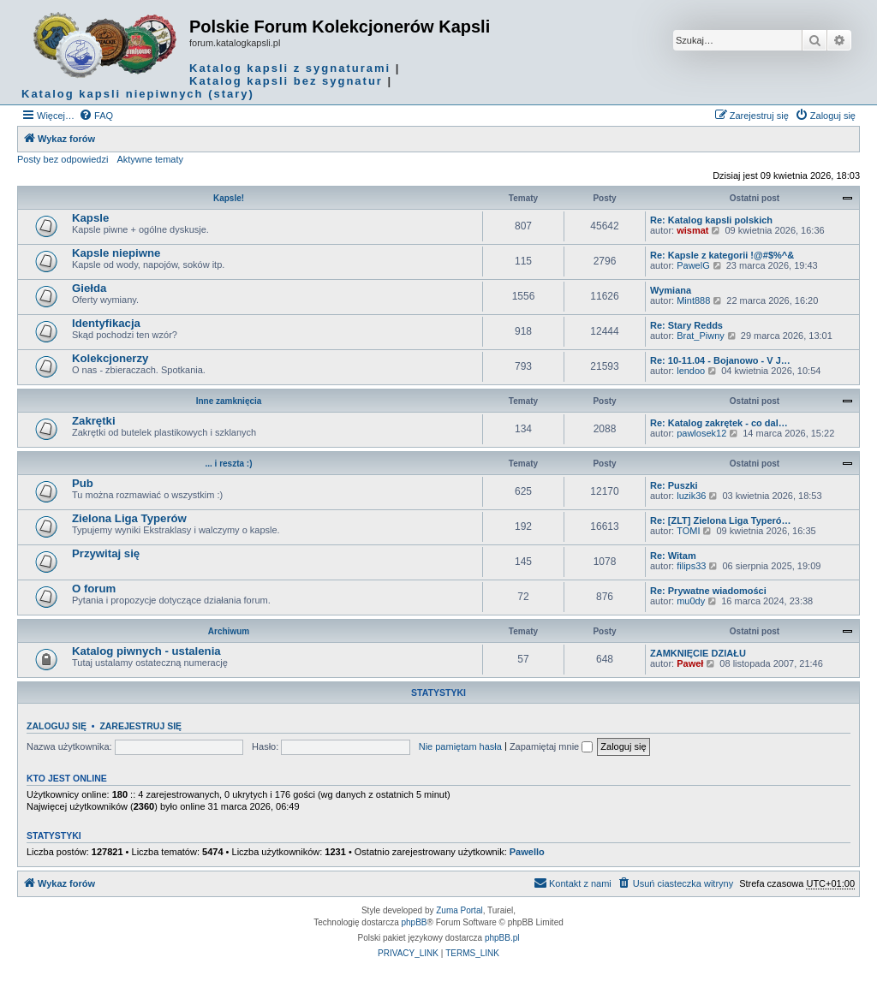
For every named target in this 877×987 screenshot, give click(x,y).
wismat (692, 230)
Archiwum (228, 631)
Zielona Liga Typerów (129, 518)
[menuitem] (96, 115)
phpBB (414, 922)
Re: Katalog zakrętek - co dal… (719, 423)
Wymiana (670, 290)
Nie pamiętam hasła (460, 746)
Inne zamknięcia (229, 401)
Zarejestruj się (140, 726)
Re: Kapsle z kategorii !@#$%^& (722, 255)
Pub (82, 483)
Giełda (89, 288)
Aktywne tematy (149, 159)
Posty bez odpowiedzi (62, 159)
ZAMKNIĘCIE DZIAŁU (698, 653)
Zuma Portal (459, 910)
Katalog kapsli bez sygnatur (286, 80)
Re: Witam (673, 555)
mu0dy (691, 601)
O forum (94, 588)
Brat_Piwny (701, 335)
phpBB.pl (502, 937)
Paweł (690, 663)
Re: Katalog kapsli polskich (711, 220)
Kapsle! (228, 198)
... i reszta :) (228, 463)
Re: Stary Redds (686, 325)
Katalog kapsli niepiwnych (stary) (137, 93)
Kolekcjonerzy (110, 358)
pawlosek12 (701, 433)
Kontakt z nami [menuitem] (573, 883)
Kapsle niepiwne (116, 253)
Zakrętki (94, 420)
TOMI (688, 531)
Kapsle (90, 217)
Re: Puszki (674, 485)
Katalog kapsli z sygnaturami (290, 68)
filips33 (691, 566)
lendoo (691, 371)
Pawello (527, 852)
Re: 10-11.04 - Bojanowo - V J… (720, 360)
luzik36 (691, 496)
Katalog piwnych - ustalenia (146, 651)
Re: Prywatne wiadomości (708, 591)
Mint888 (693, 300)
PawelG (693, 265)
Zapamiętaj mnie (551, 746)
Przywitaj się (106, 553)
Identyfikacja (106, 323)
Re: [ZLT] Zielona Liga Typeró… (720, 520)
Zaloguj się (57, 726)
